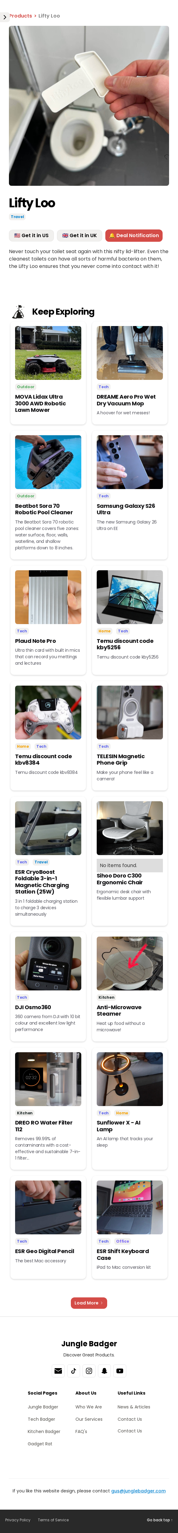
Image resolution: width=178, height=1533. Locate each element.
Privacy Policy (17, 1520)
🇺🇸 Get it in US (31, 235)
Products (20, 15)
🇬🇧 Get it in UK (79, 235)
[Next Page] (89, 1303)
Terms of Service (53, 1520)
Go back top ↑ (160, 1520)
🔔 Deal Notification (134, 235)
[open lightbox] (89, 106)
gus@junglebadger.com (138, 1491)
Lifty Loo (49, 15)
